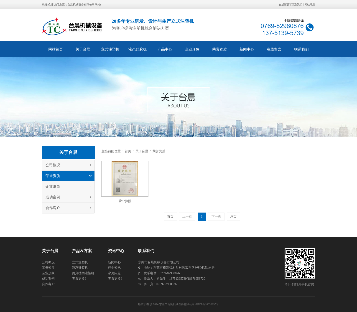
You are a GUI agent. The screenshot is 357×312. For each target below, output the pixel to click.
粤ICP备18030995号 (207, 304)
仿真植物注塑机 (83, 273)
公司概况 (53, 165)
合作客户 (53, 208)
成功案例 (53, 197)
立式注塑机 (110, 49)
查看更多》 (80, 278)
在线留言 (284, 4)
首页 (128, 151)
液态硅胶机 (137, 49)
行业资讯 (114, 267)
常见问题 (114, 273)
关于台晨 (83, 49)
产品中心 (165, 49)
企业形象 (192, 49)
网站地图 (309, 4)
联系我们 (296, 4)
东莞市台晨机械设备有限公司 (77, 4)
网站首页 (55, 49)
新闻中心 (247, 49)
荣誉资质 (219, 49)
